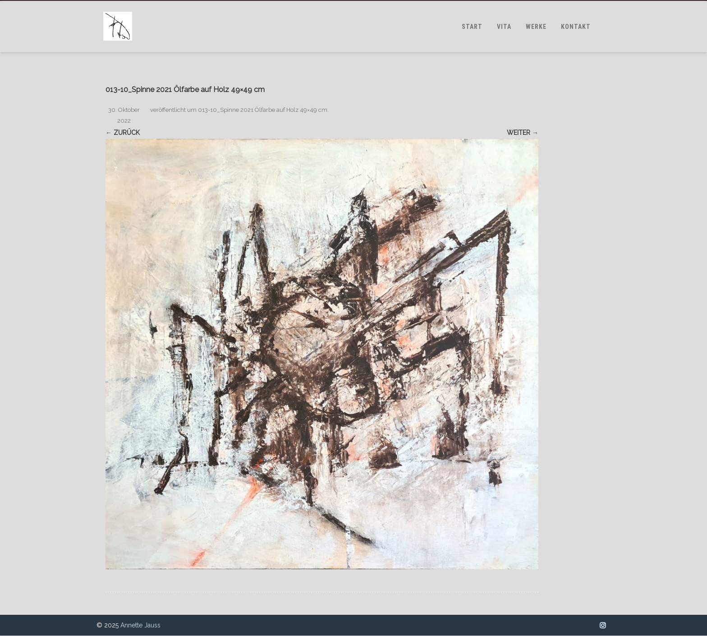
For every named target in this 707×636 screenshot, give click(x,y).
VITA (504, 26)
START (472, 26)
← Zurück (123, 132)
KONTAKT (576, 26)
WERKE (536, 26)
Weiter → (522, 132)
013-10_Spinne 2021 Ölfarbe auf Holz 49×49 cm (262, 109)
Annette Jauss (140, 625)
